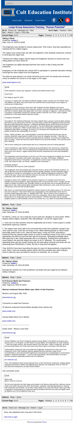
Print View (25, 32)
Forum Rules (40, 20)
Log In (17, 32)
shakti (13, 210)
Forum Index (17, 20)
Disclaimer (29, 20)
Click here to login (10, 417)
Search (10, 32)
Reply (12, 205)
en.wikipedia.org (10, 359)
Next (70, 30)
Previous (62, 30)
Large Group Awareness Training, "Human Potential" (37, 27)
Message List (23, 30)
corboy (14, 40)
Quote (19, 205)
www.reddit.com (9, 311)
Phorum (44, 422)
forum (32, 422)
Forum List (12, 30)
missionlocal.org (9, 297)
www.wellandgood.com (11, 82)
